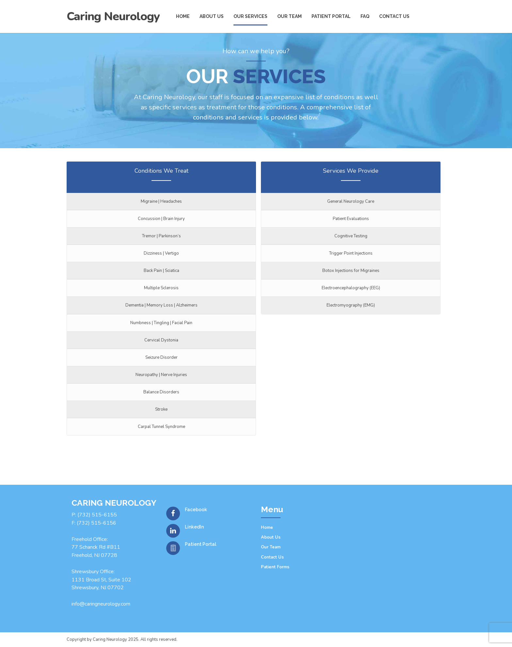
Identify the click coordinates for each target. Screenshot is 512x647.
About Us (270, 537)
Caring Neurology (113, 16)
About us (212, 16)
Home (183, 16)
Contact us (394, 16)
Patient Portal (331, 16)
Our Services (250, 16)
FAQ (364, 16)
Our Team (289, 16)
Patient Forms (275, 567)
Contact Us (272, 557)
